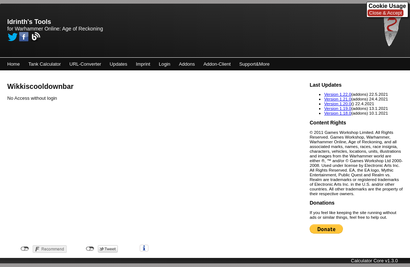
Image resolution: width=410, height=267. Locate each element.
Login (164, 64)
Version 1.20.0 (337, 103)
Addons (187, 64)
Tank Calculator (44, 64)
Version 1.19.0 (337, 108)
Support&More (254, 64)
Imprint (143, 64)
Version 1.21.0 (337, 98)
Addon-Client (217, 64)
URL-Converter (85, 64)
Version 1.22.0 (337, 94)
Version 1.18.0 (337, 113)
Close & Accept (385, 13)
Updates (118, 64)
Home (13, 64)
